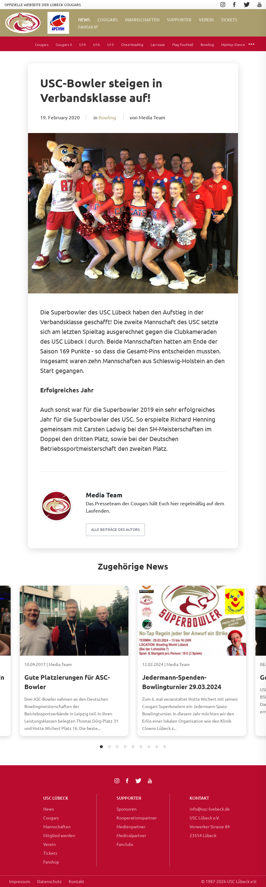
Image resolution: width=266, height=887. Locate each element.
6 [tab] (141, 747)
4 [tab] (125, 747)
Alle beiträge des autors (115, 529)
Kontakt (76, 881)
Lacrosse (158, 44)
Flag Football (182, 44)
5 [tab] (133, 747)
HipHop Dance (233, 44)
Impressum (19, 881)
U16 (96, 44)
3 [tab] (117, 747)
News (84, 20)
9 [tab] (164, 747)
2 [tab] (109, 747)
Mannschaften (142, 20)
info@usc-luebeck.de (210, 809)
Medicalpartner (131, 835)
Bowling (207, 44)
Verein (206, 20)
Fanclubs (125, 844)
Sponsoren (127, 809)
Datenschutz (49, 881)
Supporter (179, 20)
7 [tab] (149, 747)
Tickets (229, 20)
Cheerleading (132, 44)
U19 (82, 44)
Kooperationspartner (137, 817)
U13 (110, 44)
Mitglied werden (59, 835)
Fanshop (51, 861)
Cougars (107, 20)
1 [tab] (101, 747)
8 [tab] (157, 747)
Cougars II (64, 44)
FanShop (88, 27)
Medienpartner (131, 826)
